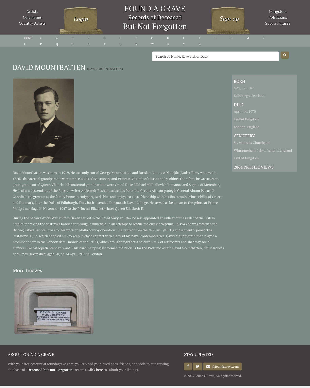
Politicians (277, 17)
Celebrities (32, 17)
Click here (95, 369)
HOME (28, 38)
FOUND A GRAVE (155, 8)
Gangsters (277, 11)
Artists (32, 11)
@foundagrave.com (224, 366)
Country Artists (32, 23)
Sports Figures (277, 23)
